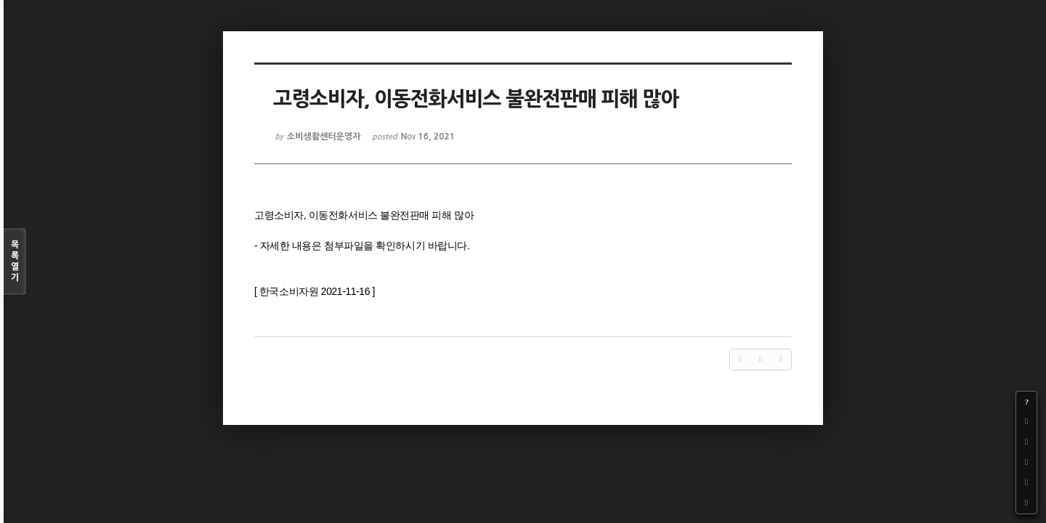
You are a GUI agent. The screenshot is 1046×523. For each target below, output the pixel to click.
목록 (15, 261)
